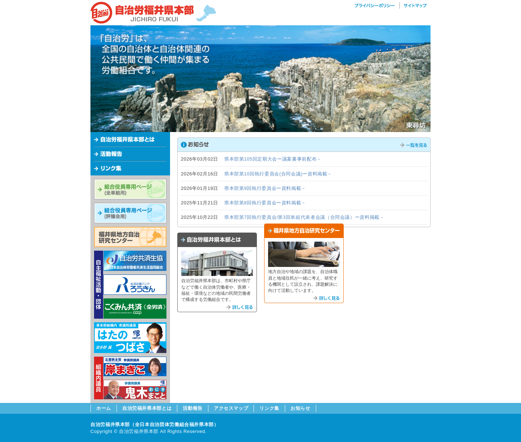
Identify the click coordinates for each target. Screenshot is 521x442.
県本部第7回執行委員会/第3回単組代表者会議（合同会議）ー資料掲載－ (304, 217)
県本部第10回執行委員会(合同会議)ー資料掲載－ (278, 174)
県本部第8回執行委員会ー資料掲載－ (265, 202)
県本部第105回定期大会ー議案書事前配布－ (273, 159)
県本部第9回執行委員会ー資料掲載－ (265, 188)
